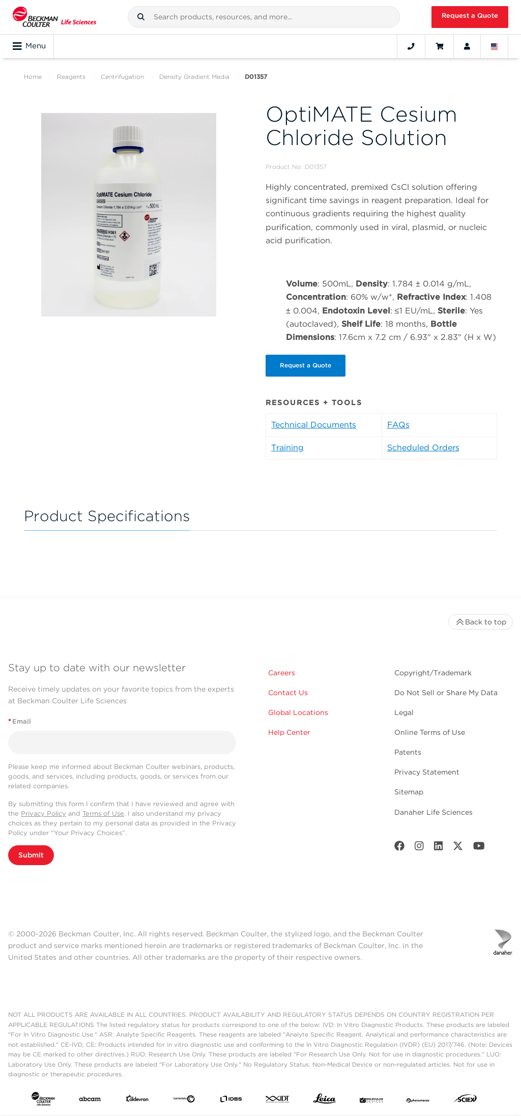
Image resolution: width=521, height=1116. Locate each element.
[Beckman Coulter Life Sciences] (54, 17)
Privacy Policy (43, 814)
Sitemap (408, 793)
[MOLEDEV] (371, 1101)
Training (287, 448)
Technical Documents (313, 425)
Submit (31, 856)
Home (33, 76)
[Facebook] (399, 848)
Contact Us (288, 693)
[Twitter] (458, 848)
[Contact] (411, 46)
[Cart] (439, 46)
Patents (407, 753)
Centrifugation (122, 76)
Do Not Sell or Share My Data (446, 693)
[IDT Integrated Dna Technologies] (278, 1101)
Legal (404, 713)
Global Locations (298, 713)
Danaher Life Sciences (433, 813)
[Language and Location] (494, 46)
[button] (141, 17)
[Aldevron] (137, 1101)
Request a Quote (470, 15)
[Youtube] (479, 848)
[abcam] (90, 1101)
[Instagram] (419, 848)
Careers (281, 673)
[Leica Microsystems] (324, 1101)
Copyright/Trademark (433, 673)
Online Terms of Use (429, 733)
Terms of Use (103, 814)
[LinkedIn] (438, 848)
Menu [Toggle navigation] (29, 46)
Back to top (480, 622)
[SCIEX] (465, 1101)
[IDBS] (231, 1101)
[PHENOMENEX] (418, 1101)
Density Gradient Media (194, 76)
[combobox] (264, 17)
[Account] (467, 46)
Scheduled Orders (423, 448)
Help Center (289, 733)
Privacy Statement (426, 773)
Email (19, 722)
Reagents (71, 76)
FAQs (398, 425)
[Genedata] (184, 1101)
